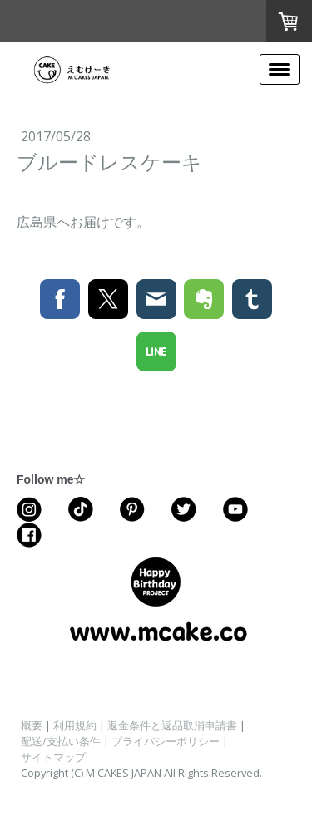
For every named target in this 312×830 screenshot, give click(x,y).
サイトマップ (53, 756)
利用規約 (75, 725)
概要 (31, 725)
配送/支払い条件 (61, 741)
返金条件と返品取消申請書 (172, 725)
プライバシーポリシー (165, 741)
